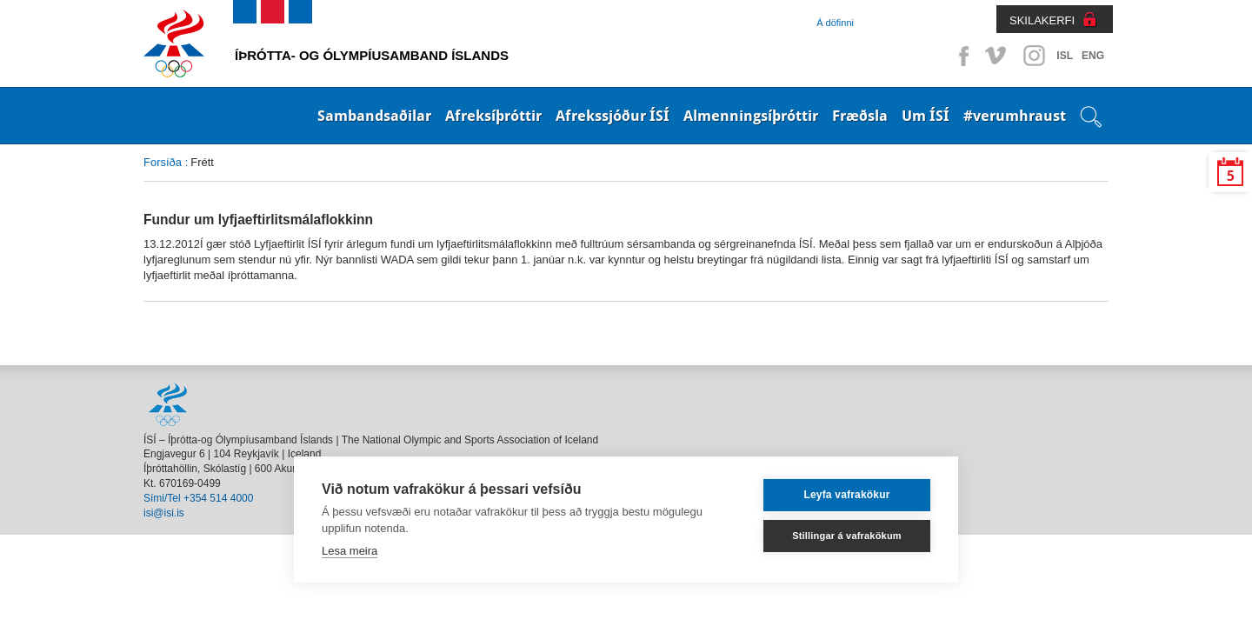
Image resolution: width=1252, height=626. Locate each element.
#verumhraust (1014, 115)
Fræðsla (860, 115)
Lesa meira (349, 550)
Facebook (961, 56)
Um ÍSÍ (925, 115)
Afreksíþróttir (493, 115)
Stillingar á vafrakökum (847, 535)
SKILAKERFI (1042, 20)
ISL (1064, 56)
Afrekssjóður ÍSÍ (612, 115)
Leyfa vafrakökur (846, 495)
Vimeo (997, 56)
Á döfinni (835, 22)
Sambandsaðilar (374, 115)
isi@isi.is (163, 513)
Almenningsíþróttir (750, 115)
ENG (1093, 56)
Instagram (1034, 56)
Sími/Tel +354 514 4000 (198, 498)
